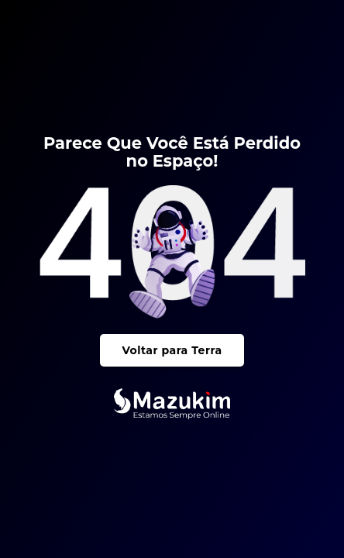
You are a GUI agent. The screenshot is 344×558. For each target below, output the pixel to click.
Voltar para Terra (172, 350)
